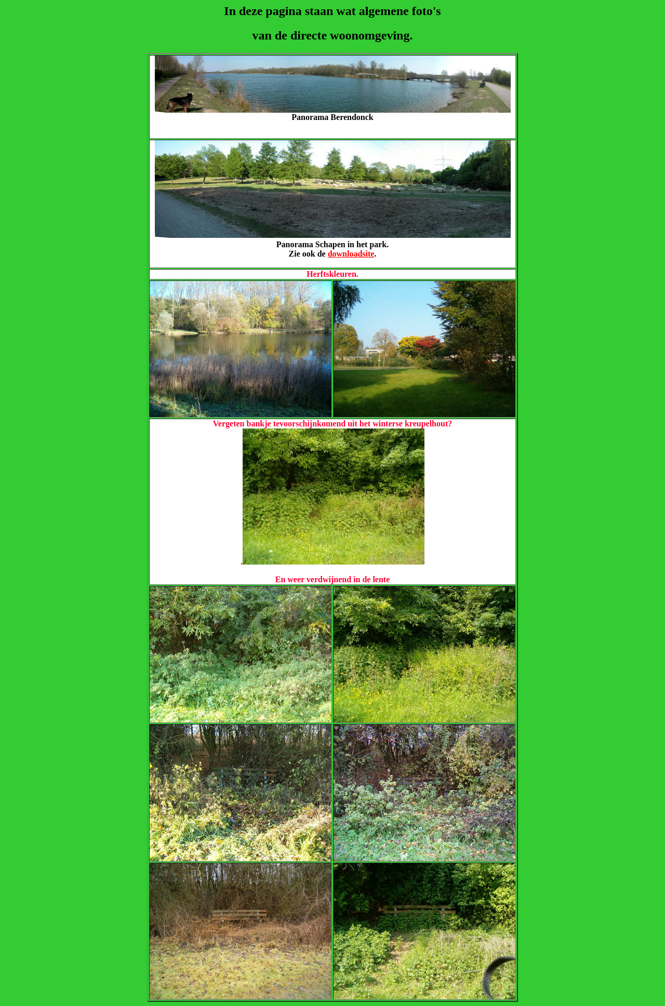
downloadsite (351, 253)
